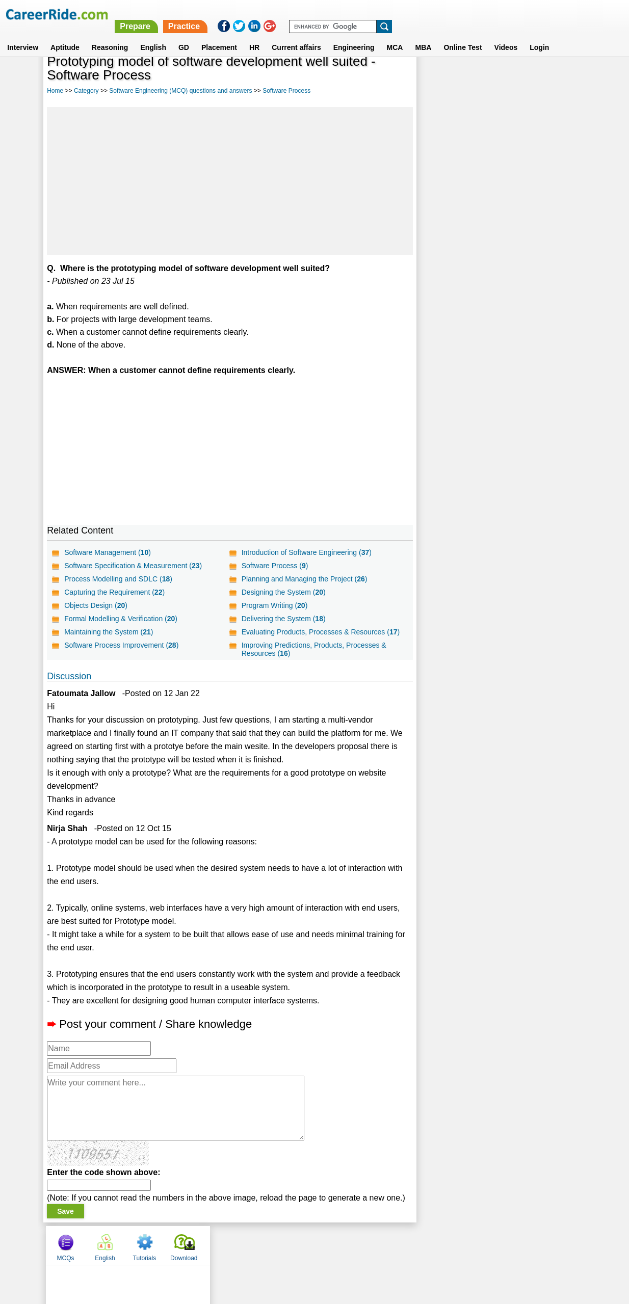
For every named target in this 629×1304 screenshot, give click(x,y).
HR (254, 35)
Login (539, 35)
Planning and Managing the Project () (304, 579)
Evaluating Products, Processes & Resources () (320, 632)
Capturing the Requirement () (114, 592)
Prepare (366, 14)
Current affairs (296, 35)
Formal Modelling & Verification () (120, 619)
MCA (395, 35)
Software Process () (274, 566)
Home (55, 90)
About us (222, 1245)
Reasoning (110, 35)
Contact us (263, 1245)
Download (556, 78)
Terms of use (310, 1245)
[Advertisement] (229, 181)
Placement (219, 35)
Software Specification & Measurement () (133, 566)
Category (86, 90)
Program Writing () (274, 605)
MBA (423, 35)
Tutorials (517, 78)
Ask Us (351, 1245)
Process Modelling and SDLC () (118, 579)
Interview (22, 35)
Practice (414, 14)
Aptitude (65, 35)
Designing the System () (283, 592)
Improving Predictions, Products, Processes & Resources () (313, 649)
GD (183, 35)
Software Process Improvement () (121, 645)
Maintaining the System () (108, 632)
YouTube (387, 1245)
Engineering (354, 35)
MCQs (438, 78)
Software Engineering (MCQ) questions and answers (180, 90)
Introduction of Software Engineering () (306, 552)
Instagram (426, 1245)
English (153, 35)
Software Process (286, 90)
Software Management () (107, 552)
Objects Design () (95, 605)
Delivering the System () (283, 619)
